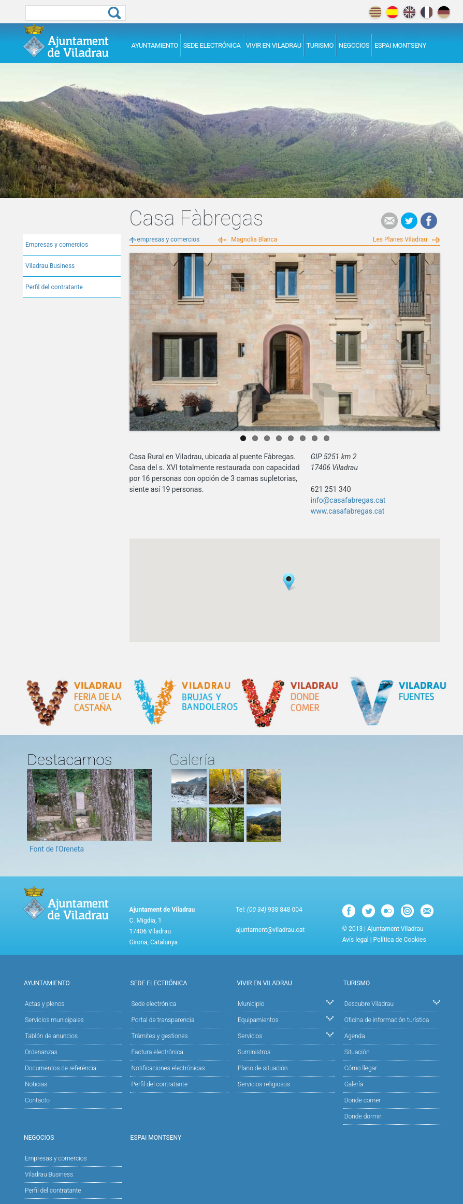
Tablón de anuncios (51, 1036)
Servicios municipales (54, 1020)
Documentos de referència (60, 1068)
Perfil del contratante (54, 287)
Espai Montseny (400, 45)
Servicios (286, 1035)
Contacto (37, 1100)
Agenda (354, 1036)
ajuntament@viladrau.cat (270, 929)
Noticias (36, 1084)
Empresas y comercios (56, 244)
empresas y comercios (168, 239)
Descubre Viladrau (392, 1003)
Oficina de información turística (386, 1020)
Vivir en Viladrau (273, 45)
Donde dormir (363, 1116)
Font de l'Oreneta (57, 849)
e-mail (389, 221)
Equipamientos (286, 1019)
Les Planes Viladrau (400, 239)
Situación (357, 1052)
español (392, 12)
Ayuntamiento (155, 45)
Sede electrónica (212, 45)
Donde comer (362, 1100)
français (426, 12)
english (409, 12)
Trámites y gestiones (159, 1036)
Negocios (354, 45)
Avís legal (355, 939)
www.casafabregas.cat (348, 511)
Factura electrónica (157, 1052)
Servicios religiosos (264, 1084)
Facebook (429, 221)
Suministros (254, 1052)
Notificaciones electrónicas (168, 1068)
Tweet (409, 221)
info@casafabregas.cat (348, 500)
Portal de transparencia (162, 1020)
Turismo (320, 45)
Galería (354, 1084)
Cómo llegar (361, 1068)
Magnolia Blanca (254, 239)
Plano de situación (262, 1068)
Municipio (286, 1003)
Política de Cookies (399, 939)
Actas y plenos (45, 1004)
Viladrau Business (50, 266)
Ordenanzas (41, 1052)
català (375, 12)
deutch (444, 12)
